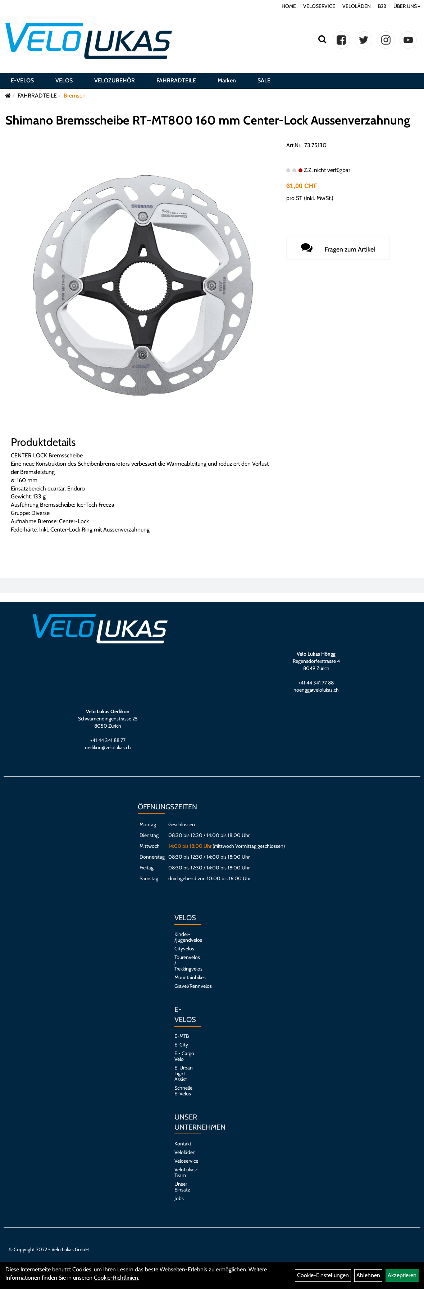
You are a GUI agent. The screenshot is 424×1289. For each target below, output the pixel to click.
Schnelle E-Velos (183, 1091)
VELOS (64, 80)
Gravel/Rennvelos (184, 986)
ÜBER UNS (406, 6)
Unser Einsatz (182, 1187)
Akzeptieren (402, 1275)
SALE (263, 80)
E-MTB (181, 1036)
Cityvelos (184, 948)
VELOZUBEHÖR (114, 80)
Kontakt (182, 1143)
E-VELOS (22, 80)
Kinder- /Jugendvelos (184, 937)
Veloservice (184, 1161)
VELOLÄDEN (356, 6)
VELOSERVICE (319, 6)
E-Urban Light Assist (183, 1073)
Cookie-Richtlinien (116, 1277)
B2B (382, 6)
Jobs (179, 1198)
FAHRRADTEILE (176, 80)
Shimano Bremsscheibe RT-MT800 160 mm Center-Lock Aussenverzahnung (207, 120)
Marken (227, 80)
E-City (181, 1044)
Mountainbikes (184, 977)
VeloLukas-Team (184, 1172)
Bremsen (75, 95)
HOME (289, 6)
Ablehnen (368, 1275)
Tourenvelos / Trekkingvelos (184, 963)
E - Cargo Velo (184, 1056)
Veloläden (184, 1152)
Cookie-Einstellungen (323, 1275)
